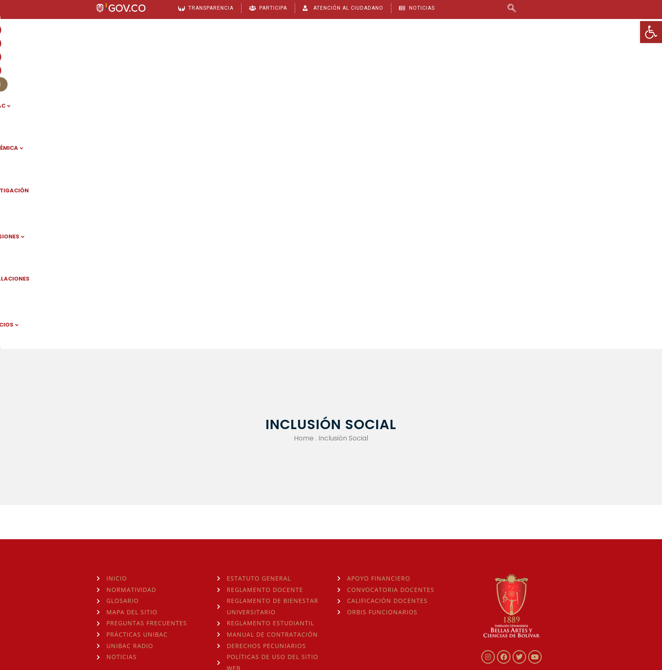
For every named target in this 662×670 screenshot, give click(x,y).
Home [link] (304, 172)
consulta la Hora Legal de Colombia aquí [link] (235, 615)
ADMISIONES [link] (391, 55)
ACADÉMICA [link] (267, 55)
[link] (651, 32)
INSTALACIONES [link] (453, 55)
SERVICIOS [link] (513, 55)
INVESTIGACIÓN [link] (329, 55)
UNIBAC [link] (217, 55)
